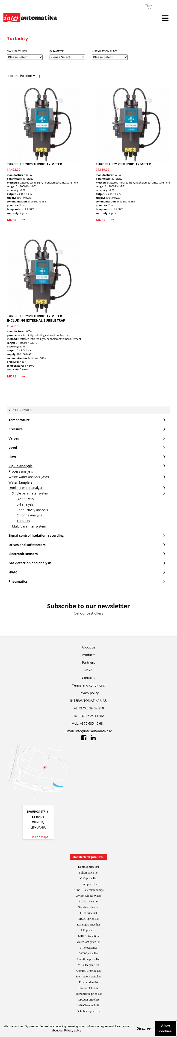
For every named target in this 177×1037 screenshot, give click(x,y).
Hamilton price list (88, 959)
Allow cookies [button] (165, 1028)
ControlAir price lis (88, 970)
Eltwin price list (88, 982)
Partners (88, 662)
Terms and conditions (88, 685)
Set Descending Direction (40, 75)
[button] (133, 1028)
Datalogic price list (88, 924)
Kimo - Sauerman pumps (88, 890)
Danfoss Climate (88, 988)
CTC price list (88, 913)
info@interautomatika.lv (93, 731)
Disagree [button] (144, 1028)
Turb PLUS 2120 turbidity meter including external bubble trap (36, 318)
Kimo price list (88, 884)
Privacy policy (72, 1030)
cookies (19, 1026)
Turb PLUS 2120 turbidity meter (123, 164)
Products (88, 655)
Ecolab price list (88, 901)
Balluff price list (88, 872)
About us (88, 647)
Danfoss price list (88, 866)
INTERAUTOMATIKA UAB (88, 700)
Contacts (88, 677)
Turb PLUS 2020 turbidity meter (34, 164)
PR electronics (88, 947)
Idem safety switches (88, 976)
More (16, 219)
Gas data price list (88, 907)
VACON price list (88, 965)
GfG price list (88, 878)
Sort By (12, 76)
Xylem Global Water (88, 895)
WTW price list (88, 953)
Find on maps (38, 837)
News (88, 670)
